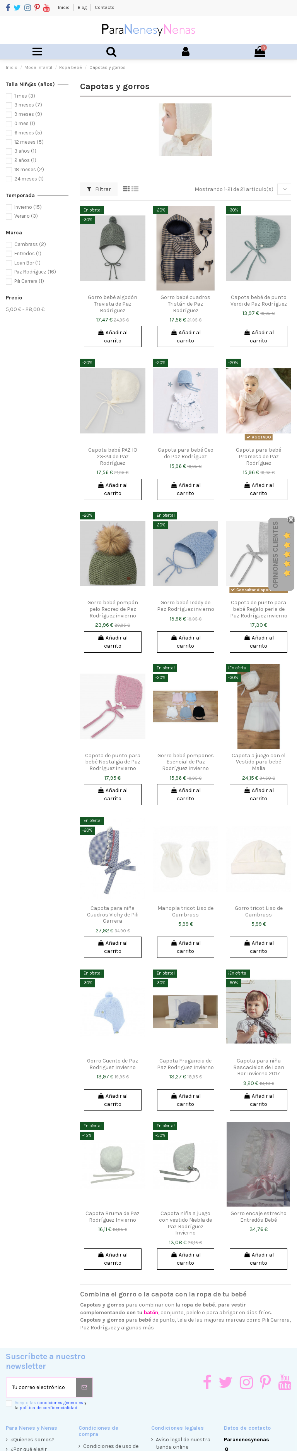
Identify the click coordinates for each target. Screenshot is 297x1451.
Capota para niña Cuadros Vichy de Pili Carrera (112, 915)
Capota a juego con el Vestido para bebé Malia (258, 762)
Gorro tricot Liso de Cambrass (259, 911)
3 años (25, 151)
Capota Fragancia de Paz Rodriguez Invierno (185, 1064)
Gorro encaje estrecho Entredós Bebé (258, 1216)
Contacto (104, 7)
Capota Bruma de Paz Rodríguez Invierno (112, 1216)
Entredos (27, 253)
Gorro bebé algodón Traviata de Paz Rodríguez (112, 304)
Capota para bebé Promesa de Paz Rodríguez (258, 456)
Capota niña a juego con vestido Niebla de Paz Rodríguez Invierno (185, 1223)
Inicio (64, 7)
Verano (26, 216)
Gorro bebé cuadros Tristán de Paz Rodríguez (185, 304)
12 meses (29, 142)
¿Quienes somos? (32, 1439)
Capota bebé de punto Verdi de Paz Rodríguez (258, 300)
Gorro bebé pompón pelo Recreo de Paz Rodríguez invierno (112, 609)
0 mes (24, 123)
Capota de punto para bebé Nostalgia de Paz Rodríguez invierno (112, 762)
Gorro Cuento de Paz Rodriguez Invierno (112, 1064)
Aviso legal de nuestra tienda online (183, 1443)
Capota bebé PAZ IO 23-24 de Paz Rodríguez (112, 456)
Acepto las (50, 1405)
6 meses (28, 133)
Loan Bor (27, 263)
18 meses (29, 169)
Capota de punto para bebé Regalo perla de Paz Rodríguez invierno (258, 609)
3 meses (28, 105)
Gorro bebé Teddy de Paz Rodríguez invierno (185, 605)
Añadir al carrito (112, 336)
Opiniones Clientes (275, 554)
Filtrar (99, 189)
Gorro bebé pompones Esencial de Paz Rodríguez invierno (185, 762)
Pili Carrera (29, 281)
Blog (83, 7)
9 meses (28, 114)
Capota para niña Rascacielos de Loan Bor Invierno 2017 (258, 1067)
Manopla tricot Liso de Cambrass (185, 911)
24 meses (29, 179)
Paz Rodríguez (35, 272)
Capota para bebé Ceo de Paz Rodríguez (185, 453)
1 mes (24, 96)
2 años (25, 160)
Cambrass (30, 244)
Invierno (28, 207)
